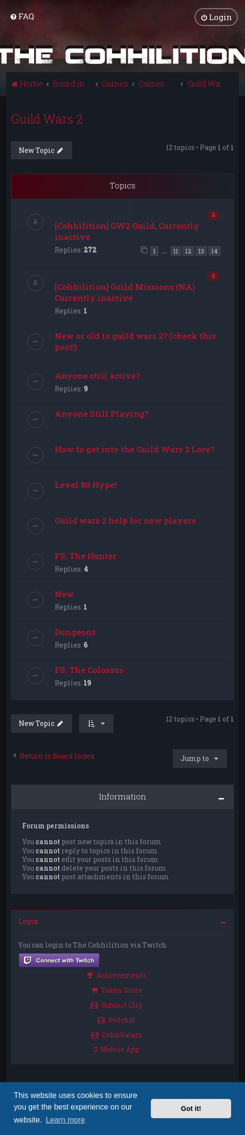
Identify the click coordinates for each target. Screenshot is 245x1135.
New (64, 593)
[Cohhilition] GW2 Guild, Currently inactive (127, 231)
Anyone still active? (97, 375)
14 (214, 250)
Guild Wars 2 (47, 118)
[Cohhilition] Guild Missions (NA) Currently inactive (125, 292)
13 (201, 250)
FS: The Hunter (86, 555)
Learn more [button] (65, 1120)
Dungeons (75, 631)
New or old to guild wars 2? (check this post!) (135, 341)
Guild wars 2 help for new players (125, 520)
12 (188, 250)
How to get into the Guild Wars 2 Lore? (135, 449)
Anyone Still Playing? (102, 413)
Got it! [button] (191, 1108)
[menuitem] (22, 16)
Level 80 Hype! (86, 484)
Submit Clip (117, 1004)
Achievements (117, 975)
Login (28, 921)
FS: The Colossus (89, 669)
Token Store (116, 990)
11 (175, 250)
